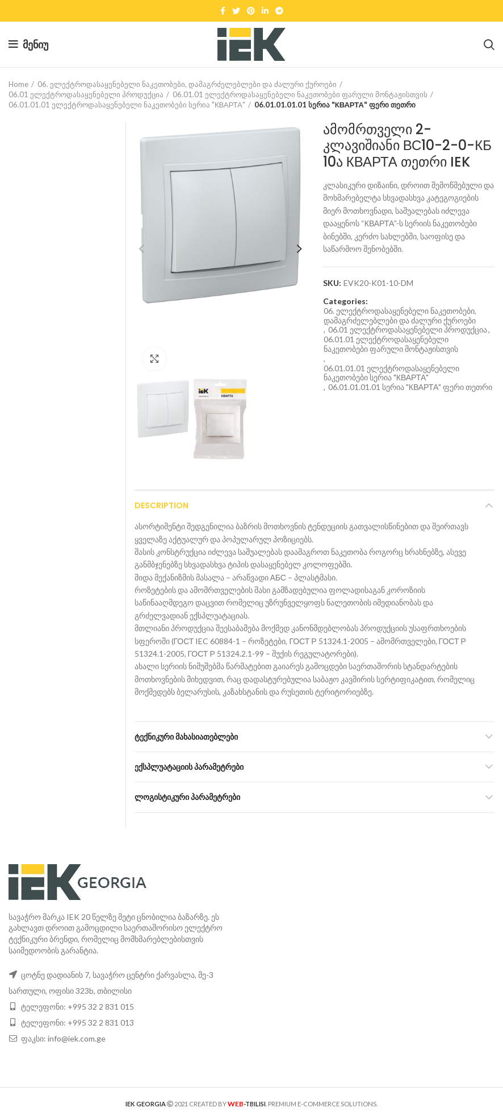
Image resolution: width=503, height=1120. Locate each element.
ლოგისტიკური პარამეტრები (187, 797)
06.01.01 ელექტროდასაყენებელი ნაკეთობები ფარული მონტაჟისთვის (300, 94)
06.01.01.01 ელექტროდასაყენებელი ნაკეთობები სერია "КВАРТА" (127, 104)
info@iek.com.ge (77, 1038)
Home (18, 84)
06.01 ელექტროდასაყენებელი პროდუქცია (86, 94)
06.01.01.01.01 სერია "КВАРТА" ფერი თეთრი (335, 104)
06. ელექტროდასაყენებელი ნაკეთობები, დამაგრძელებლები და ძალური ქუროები (187, 84)
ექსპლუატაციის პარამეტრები (189, 767)
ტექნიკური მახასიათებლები (186, 736)
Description (161, 505)
